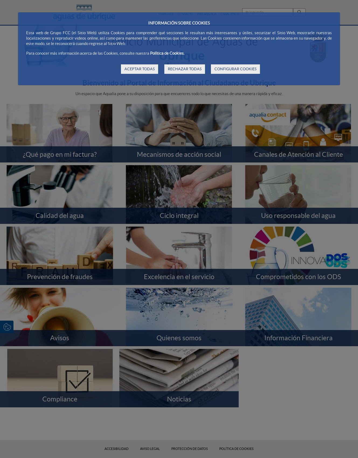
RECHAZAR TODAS (184, 69)
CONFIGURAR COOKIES (235, 69)
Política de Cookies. (167, 53)
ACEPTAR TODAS (139, 69)
